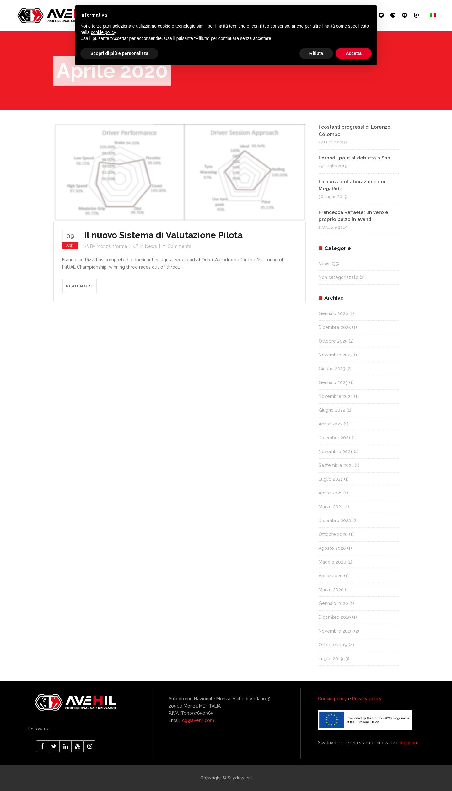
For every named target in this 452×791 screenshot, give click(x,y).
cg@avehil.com (197, 720)
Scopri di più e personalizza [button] (119, 53)
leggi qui (409, 742)
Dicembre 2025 (335, 327)
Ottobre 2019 (333, 644)
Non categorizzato (338, 277)
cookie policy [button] (103, 32)
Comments (179, 246)
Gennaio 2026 (333, 313)
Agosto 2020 (332, 548)
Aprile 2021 (330, 492)
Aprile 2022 (330, 423)
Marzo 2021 (331, 506)
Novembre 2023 (336, 354)
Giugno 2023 (332, 368)
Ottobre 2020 (333, 534)
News (151, 246)
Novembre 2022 (336, 396)
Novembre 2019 (336, 630)
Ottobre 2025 (333, 341)
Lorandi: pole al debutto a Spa (354, 158)
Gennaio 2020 (333, 603)
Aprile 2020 (331, 575)
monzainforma (112, 246)
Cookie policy (332, 698)
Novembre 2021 (335, 451)
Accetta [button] (354, 53)
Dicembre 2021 (335, 437)
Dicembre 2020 (335, 520)
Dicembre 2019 (335, 617)
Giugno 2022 (332, 410)
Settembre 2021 (336, 465)
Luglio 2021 (331, 479)
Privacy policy (367, 698)
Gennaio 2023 (333, 382)
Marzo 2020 (331, 589)
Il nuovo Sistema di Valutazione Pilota (163, 235)
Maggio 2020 (332, 561)
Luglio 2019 (331, 658)
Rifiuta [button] (316, 53)
